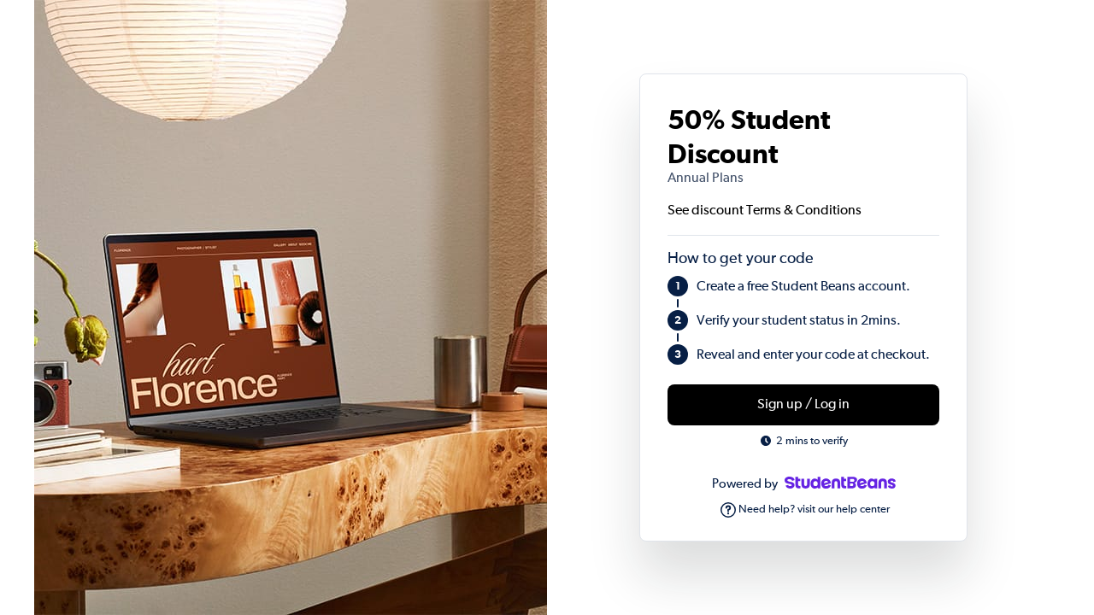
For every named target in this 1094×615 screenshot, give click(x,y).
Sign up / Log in (803, 405)
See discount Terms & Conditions (765, 211)
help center (863, 509)
